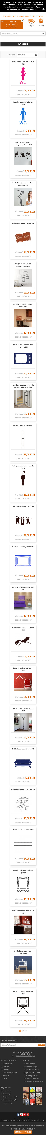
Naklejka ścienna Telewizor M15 (23, 993)
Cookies (6, 1070)
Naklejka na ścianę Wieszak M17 (23, 710)
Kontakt (6, 1076)
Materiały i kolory (31, 1076)
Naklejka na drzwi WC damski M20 (23, 63)
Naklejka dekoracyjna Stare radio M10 (23, 305)
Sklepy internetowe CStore (23, 1119)
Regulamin (6, 1066)
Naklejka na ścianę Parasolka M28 (23, 467)
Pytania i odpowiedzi (32, 1073)
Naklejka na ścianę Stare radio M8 (23, 588)
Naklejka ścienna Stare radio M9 (23, 912)
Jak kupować (30, 1063)
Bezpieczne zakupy (10, 1073)
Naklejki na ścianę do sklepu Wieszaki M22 (23, 184)
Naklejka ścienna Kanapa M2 (23, 749)
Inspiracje (38, 16)
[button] (27, 55)
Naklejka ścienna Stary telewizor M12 (23, 952)
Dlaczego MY (7, 1063)
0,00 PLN (13, 22)
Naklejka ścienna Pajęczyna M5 (23, 789)
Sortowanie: (11, 54)
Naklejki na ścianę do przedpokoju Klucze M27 (23, 144)
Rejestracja (7, 1094)
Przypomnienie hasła (10, 1097)
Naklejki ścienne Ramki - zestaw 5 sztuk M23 (23, 265)
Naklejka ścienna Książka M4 (23, 223)
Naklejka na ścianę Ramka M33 (23, 547)
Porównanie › (40, 37)
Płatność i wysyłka (31, 1066)
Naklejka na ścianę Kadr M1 (23, 425)
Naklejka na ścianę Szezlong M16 (23, 629)
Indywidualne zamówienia (34, 1082)
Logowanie (7, 1091)
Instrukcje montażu (32, 1079)
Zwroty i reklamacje (32, 1070)
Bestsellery (27, 16)
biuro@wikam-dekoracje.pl (25, 1056)
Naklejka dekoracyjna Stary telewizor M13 (23, 346)
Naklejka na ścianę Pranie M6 (23, 506)
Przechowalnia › (11, 24)
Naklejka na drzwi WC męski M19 (23, 103)
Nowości (7, 16)
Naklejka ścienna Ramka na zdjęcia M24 (23, 871)
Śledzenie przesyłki (10, 1100)
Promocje (16, 16)
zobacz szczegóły (23, 94)
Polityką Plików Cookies (26, 4)
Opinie (5, 1079)
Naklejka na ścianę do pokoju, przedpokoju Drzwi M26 (23, 386)
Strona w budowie (23, 1132)
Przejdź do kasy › (11, 27)
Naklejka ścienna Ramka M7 (23, 830)
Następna (26, 1030)
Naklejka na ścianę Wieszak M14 (23, 669)
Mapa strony (7, 1103)
